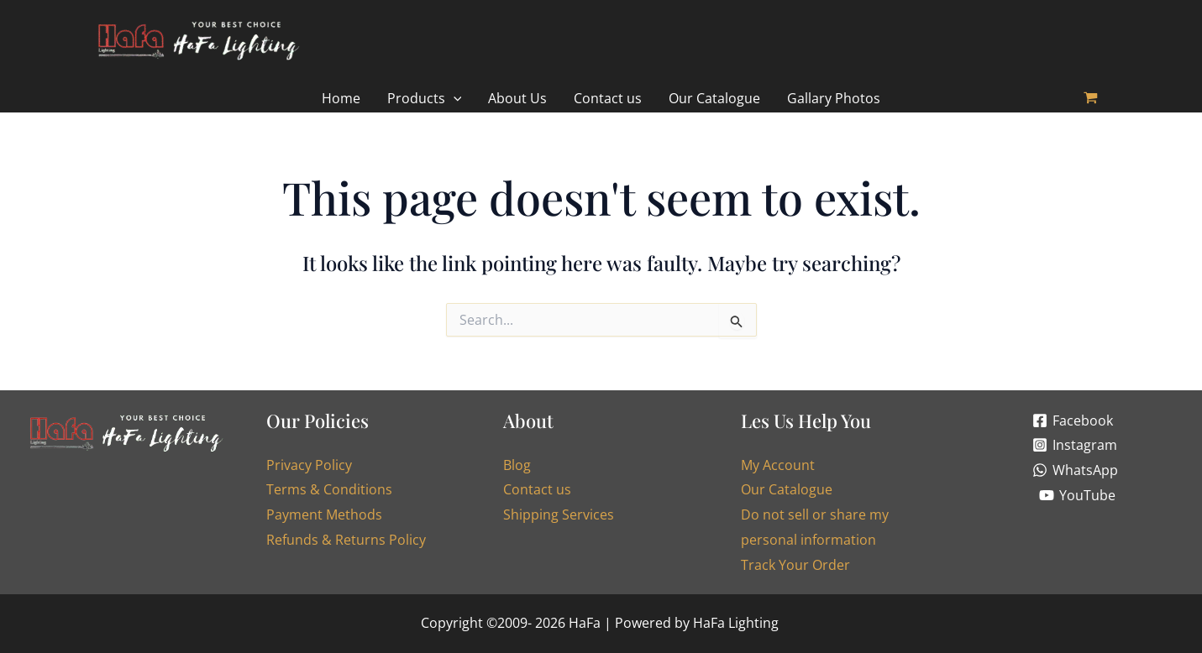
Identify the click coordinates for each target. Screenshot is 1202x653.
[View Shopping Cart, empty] (1091, 98)
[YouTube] (1077, 495)
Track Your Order (795, 565)
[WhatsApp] (1075, 470)
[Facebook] (1073, 420)
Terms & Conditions (329, 490)
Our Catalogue (786, 490)
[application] (453, 98)
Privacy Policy (309, 465)
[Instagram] (1075, 444)
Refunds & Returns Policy (346, 539)
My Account (778, 465)
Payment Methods (324, 514)
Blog (517, 465)
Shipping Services (558, 514)
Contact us (537, 490)
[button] (424, 98)
